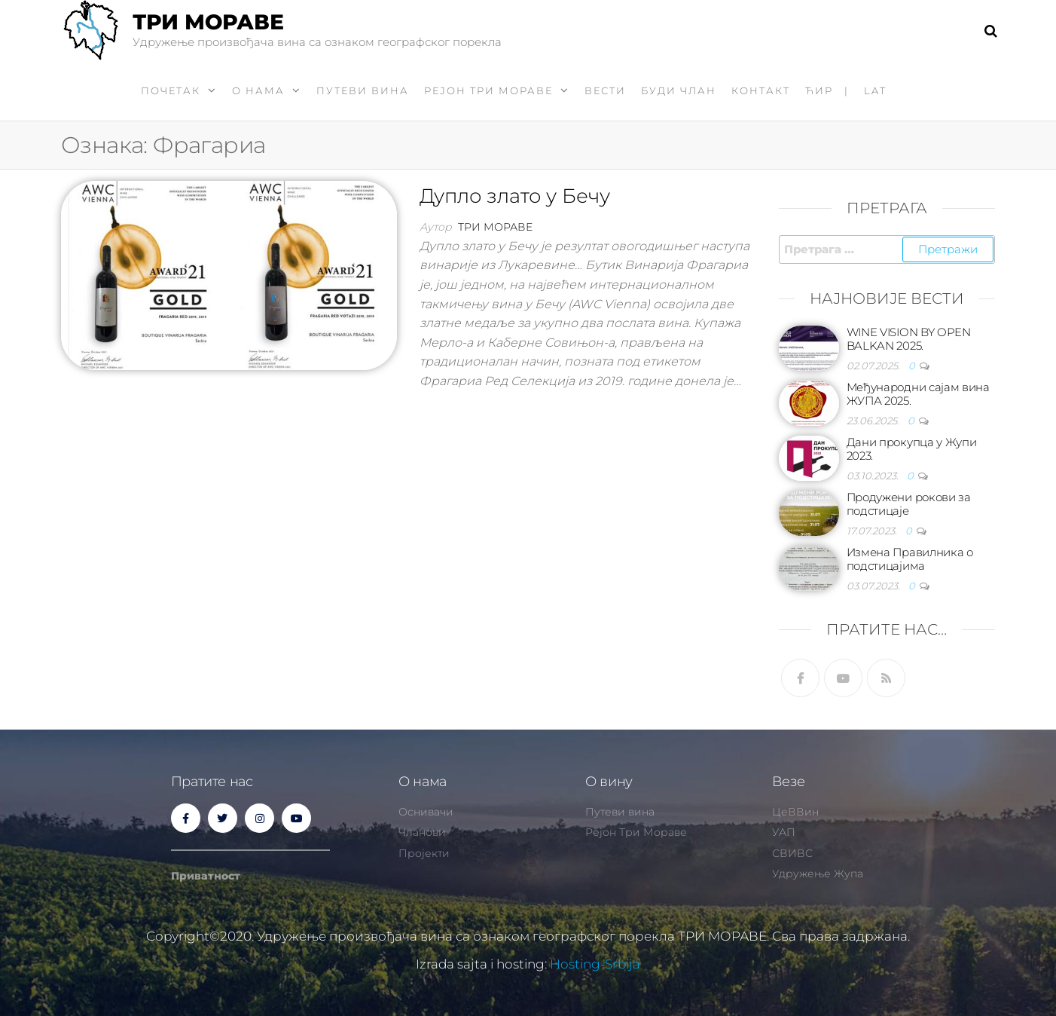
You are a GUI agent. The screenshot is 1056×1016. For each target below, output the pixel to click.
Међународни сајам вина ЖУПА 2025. (918, 394)
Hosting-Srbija (595, 964)
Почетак (170, 90)
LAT (875, 90)
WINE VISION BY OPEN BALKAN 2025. (909, 339)
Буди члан (678, 90)
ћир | (827, 90)
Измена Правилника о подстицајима (910, 559)
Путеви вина (362, 90)
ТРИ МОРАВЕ (208, 22)
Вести (605, 90)
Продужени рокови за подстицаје (909, 504)
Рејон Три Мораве (488, 90)
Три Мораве (495, 227)
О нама (258, 90)
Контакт (760, 90)
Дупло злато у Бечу (515, 196)
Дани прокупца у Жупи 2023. (912, 449)
